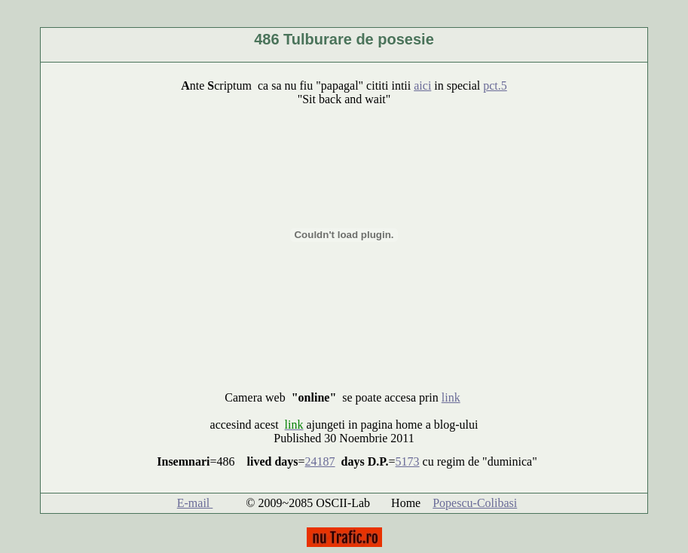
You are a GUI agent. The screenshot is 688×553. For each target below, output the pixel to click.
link (451, 397)
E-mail (195, 502)
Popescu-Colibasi (475, 502)
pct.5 (495, 85)
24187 (320, 461)
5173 (408, 461)
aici (422, 85)
